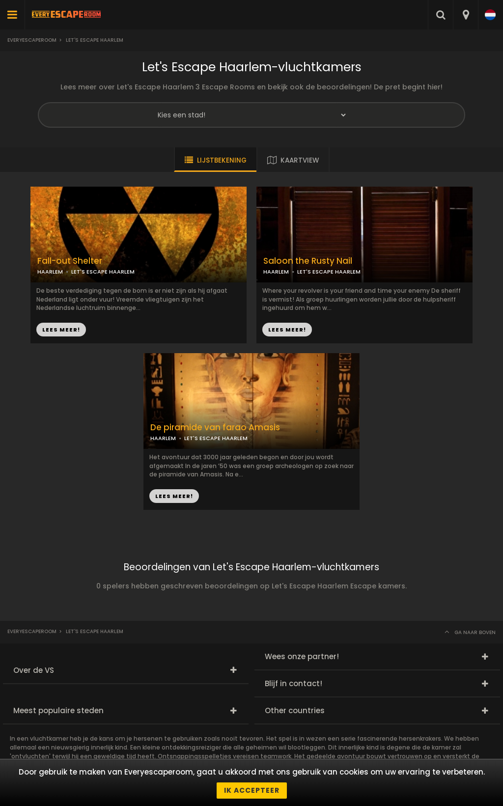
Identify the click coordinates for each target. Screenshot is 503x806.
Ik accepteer (251, 790)
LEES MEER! (61, 330)
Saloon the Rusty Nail (307, 261)
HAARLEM (50, 272)
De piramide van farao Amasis (215, 427)
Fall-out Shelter (69, 261)
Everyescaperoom (31, 40)
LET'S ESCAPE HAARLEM (103, 272)
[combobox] (465, 14)
